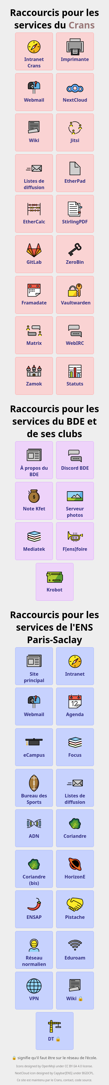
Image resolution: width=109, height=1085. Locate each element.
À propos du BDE (34, 462)
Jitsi (75, 131)
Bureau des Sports (34, 789)
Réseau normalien (34, 951)
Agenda (75, 705)
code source (83, 1080)
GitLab (34, 252)
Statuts (75, 374)
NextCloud (75, 90)
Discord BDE (75, 458)
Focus (75, 745)
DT (54, 1029)
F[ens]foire (74, 539)
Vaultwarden (76, 293)
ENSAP (34, 907)
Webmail (34, 90)
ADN (34, 826)
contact (68, 1080)
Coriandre (74, 826)
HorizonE (75, 867)
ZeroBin (75, 252)
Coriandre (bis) (34, 870)
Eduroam (75, 948)
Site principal (34, 668)
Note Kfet (34, 499)
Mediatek (34, 539)
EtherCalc (34, 212)
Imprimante (75, 49)
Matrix (34, 333)
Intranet (75, 664)
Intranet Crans (34, 53)
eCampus (34, 745)
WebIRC (75, 333)
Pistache (75, 907)
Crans (82, 25)
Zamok (34, 374)
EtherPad (74, 171)
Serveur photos (75, 502)
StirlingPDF (75, 212)
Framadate (34, 293)
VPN (34, 989)
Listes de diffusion (34, 175)
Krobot (54, 580)
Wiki (34, 131)
